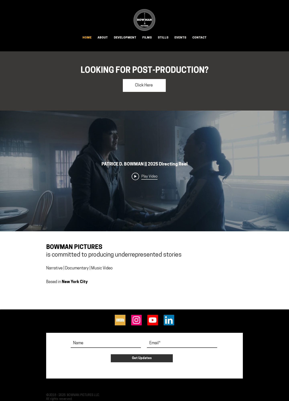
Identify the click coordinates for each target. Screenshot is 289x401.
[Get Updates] (142, 358)
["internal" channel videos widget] (144, 171)
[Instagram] (136, 320)
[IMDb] (120, 320)
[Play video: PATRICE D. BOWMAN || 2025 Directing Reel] (145, 177)
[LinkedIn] (169, 320)
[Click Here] (144, 85)
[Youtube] (152, 320)
